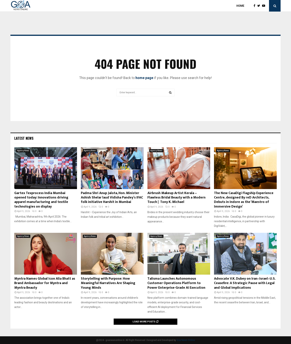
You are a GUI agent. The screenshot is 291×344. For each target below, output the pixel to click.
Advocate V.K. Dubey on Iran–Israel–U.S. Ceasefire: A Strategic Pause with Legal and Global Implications (244, 283)
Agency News (23, 151)
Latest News (23, 138)
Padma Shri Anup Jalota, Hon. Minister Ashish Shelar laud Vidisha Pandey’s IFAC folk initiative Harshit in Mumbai (112, 197)
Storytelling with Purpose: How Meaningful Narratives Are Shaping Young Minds (108, 283)
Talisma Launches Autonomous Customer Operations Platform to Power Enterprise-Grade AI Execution (176, 283)
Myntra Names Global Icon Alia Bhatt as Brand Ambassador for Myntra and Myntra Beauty (44, 283)
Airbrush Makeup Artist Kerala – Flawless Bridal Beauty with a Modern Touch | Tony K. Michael (176, 197)
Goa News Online (186, 340)
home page (144, 78)
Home (240, 5)
